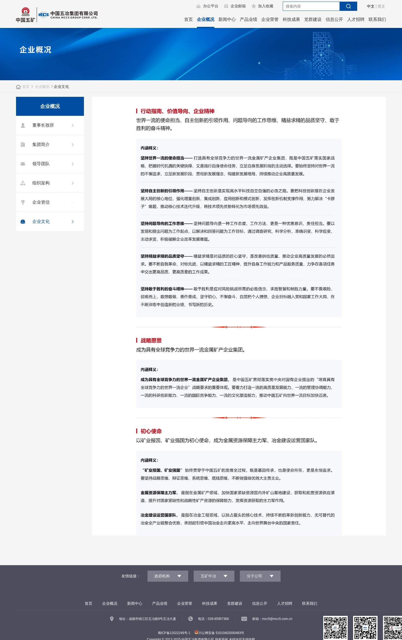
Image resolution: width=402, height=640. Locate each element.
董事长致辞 (36, 125)
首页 (188, 19)
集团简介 (34, 144)
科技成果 (291, 19)
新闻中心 (227, 19)
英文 (381, 6)
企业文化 (34, 221)
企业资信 (34, 202)
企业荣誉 (270, 19)
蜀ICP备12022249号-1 (174, 633)
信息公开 (334, 19)
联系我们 (377, 19)
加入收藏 (265, 6)
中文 (371, 6)
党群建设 (313, 19)
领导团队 (34, 164)
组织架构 (34, 183)
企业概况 (205, 19)
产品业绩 (248, 19)
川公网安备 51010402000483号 (219, 633)
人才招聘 (356, 19)
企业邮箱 (238, 6)
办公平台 (210, 6)
